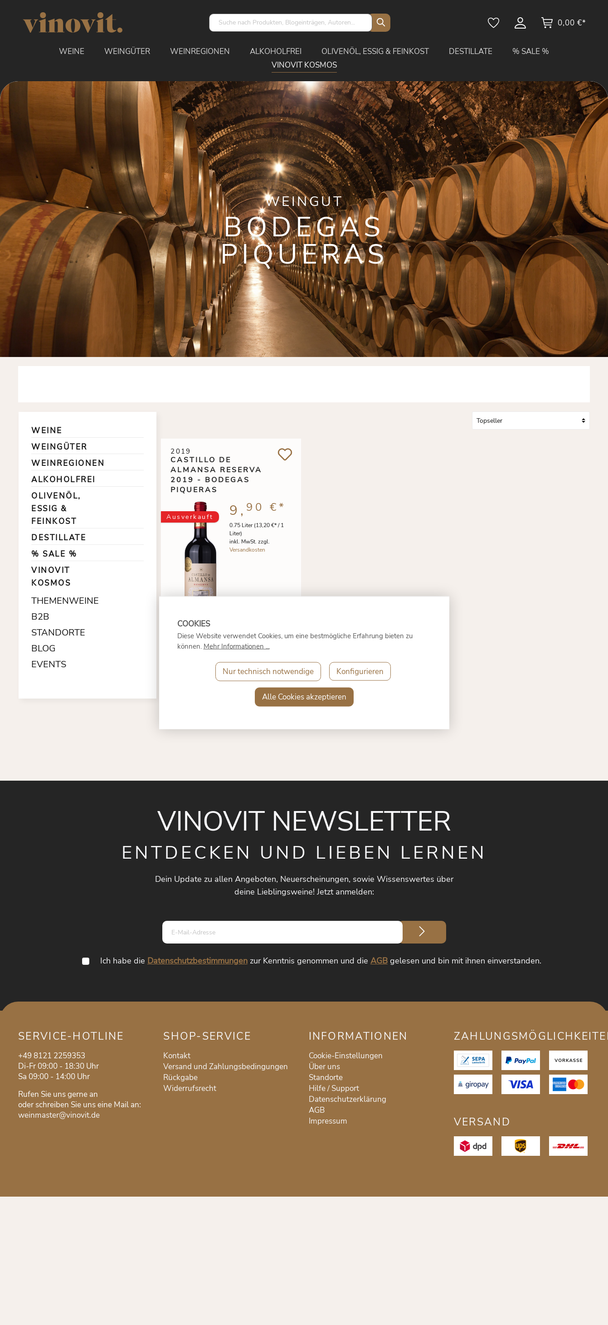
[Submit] (422, 932)
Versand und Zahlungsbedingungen (225, 1066)
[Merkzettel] (494, 26)
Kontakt (176, 1056)
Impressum (328, 1121)
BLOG (43, 648)
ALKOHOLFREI (63, 479)
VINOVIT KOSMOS (51, 576)
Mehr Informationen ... (237, 645)
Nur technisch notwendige (268, 671)
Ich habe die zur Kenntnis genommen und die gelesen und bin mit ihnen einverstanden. (320, 960)
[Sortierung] (531, 420)
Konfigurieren (360, 671)
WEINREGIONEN (68, 463)
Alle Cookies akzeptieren (304, 696)
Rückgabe (180, 1077)
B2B (40, 617)
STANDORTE (54, 632)
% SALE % (54, 554)
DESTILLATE (58, 538)
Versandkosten (247, 552)
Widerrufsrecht (189, 1088)
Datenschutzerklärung (347, 1099)
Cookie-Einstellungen (346, 1056)
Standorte (326, 1077)
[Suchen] (379, 23)
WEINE (47, 430)
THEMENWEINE (54, 601)
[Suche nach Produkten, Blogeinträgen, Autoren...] (290, 23)
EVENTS (48, 664)
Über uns (324, 1066)
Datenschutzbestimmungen (197, 960)
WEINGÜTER (59, 447)
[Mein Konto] (521, 26)
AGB (379, 960)
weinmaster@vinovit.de (59, 1115)
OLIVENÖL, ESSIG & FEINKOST (56, 509)
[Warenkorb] (563, 26)
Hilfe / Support (334, 1088)
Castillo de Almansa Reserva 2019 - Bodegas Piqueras (216, 470)
